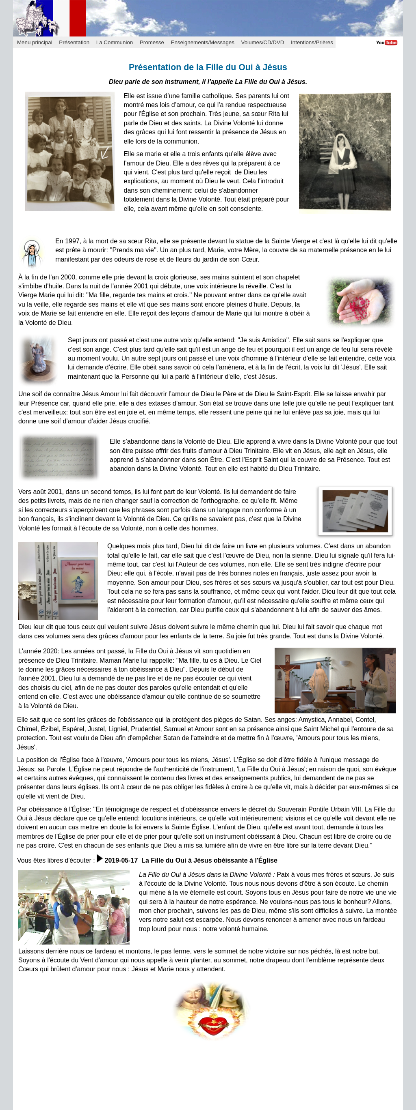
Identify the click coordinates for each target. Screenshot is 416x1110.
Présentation (74, 42)
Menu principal (34, 42)
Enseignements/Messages (202, 42)
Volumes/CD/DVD (262, 42)
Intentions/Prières (312, 42)
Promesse (152, 42)
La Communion (114, 42)
